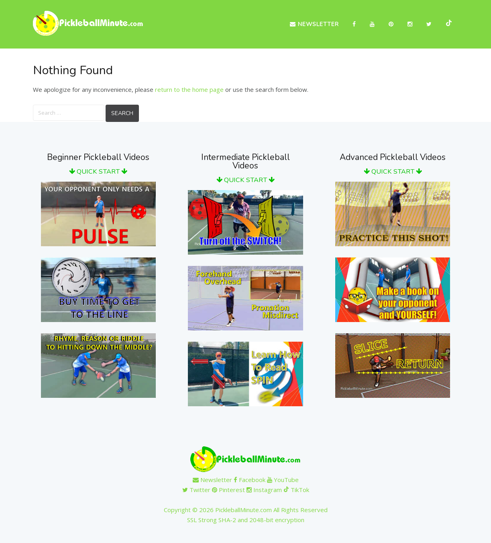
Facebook (249, 480)
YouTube (283, 480)
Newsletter (314, 24)
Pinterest (228, 490)
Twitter (196, 490)
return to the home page (189, 89)
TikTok (296, 490)
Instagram (264, 490)
